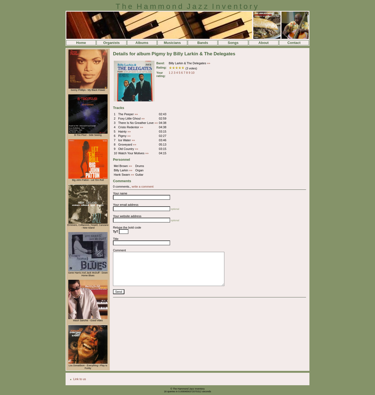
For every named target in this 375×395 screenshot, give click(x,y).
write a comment (143, 186)
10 (192, 72)
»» (208, 63)
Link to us (79, 379)
